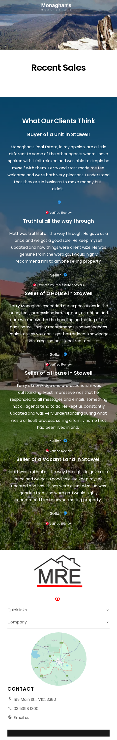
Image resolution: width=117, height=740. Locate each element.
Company (17, 622)
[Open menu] (8, 6)
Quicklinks (17, 610)
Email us (21, 717)
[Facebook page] (58, 599)
